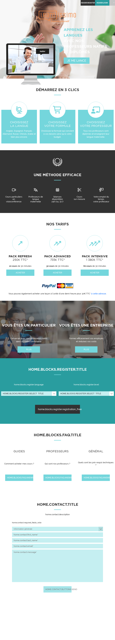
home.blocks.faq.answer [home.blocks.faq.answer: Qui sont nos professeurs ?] (58, 477)
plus (28, 349)
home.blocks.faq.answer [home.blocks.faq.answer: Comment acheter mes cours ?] (20, 477)
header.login (102, 3)
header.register (88, 3)
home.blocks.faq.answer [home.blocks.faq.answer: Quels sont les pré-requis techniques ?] (97, 477)
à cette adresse (98, 293)
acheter (20, 272)
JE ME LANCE (76, 60)
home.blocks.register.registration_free (59, 409)
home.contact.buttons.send (58, 589)
